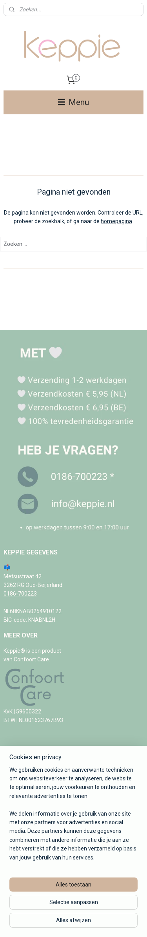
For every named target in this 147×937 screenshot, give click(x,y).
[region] (73, 816)
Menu (73, 102)
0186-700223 (20, 593)
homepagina (116, 221)
